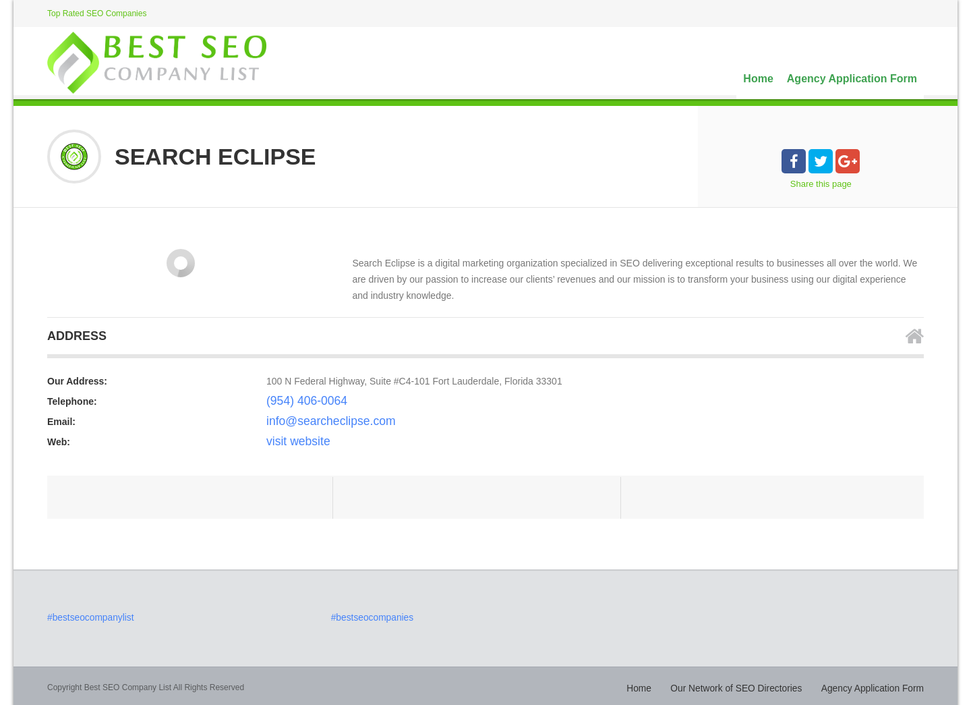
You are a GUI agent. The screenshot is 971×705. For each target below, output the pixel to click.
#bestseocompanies (367, 616)
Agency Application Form (852, 78)
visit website (291, 441)
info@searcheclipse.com (318, 421)
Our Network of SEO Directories (758, 684)
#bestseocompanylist (85, 616)
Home (758, 78)
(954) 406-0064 (298, 401)
